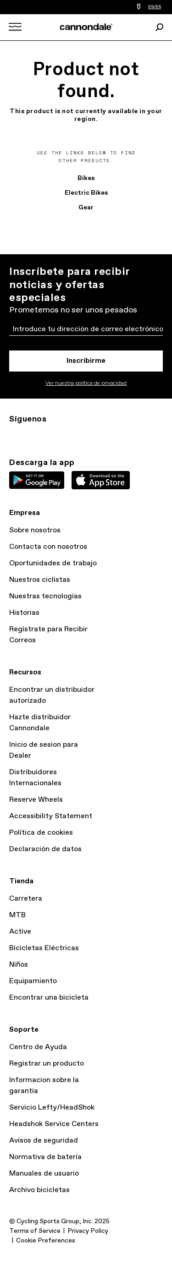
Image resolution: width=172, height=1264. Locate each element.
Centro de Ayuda (38, 1047)
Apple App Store (101, 480)
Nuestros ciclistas (39, 580)
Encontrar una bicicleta (49, 997)
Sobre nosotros (35, 530)
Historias (24, 613)
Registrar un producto (46, 1063)
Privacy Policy (87, 1231)
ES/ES (154, 7)
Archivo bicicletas (39, 1190)
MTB (17, 915)
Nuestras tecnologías (45, 596)
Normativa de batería (45, 1157)
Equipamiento (33, 981)
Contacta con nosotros (48, 547)
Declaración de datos (45, 849)
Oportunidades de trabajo (53, 563)
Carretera (25, 898)
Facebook (55, 435)
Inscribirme (86, 361)
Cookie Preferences (45, 1241)
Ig (14, 435)
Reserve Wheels (36, 799)
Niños (18, 964)
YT (75, 435)
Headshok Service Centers (54, 1124)
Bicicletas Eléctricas (44, 948)
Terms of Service (35, 1231)
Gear (86, 207)
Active (20, 931)
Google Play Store (36, 480)
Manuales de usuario (44, 1173)
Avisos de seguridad (43, 1140)
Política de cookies (41, 832)
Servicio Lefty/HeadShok (51, 1107)
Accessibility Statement (50, 816)
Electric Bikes (86, 193)
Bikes (86, 178)
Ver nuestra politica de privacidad (86, 383)
